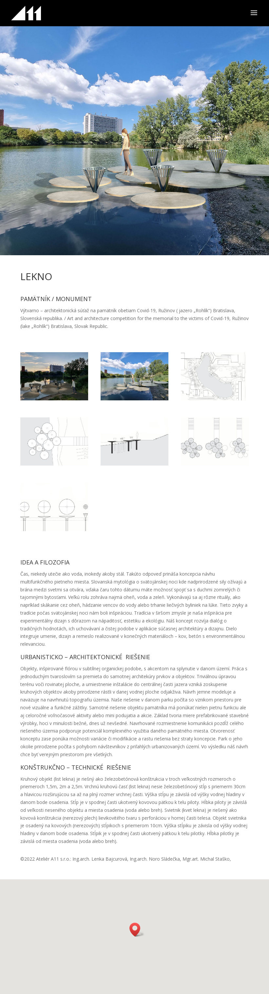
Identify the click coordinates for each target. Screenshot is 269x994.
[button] (136, 930)
